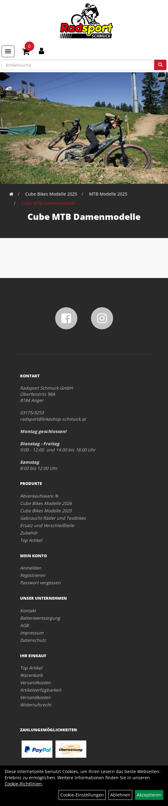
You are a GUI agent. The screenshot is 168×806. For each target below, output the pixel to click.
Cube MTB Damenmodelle (48, 203)
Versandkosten (35, 682)
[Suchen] (160, 65)
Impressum (31, 633)
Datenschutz (33, 640)
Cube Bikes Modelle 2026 (46, 503)
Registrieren (32, 575)
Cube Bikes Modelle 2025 (51, 194)
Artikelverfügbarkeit (40, 690)
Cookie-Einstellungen (82, 795)
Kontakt (28, 610)
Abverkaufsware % (39, 496)
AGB (24, 625)
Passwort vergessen (40, 583)
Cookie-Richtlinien (23, 784)
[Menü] (8, 51)
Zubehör (29, 533)
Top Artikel (31, 540)
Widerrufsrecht (35, 705)
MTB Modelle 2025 (108, 194)
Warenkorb (31, 675)
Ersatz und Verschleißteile (47, 525)
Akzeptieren (149, 795)
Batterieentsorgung (40, 618)
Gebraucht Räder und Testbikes (53, 518)
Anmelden (30, 568)
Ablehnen (120, 795)
